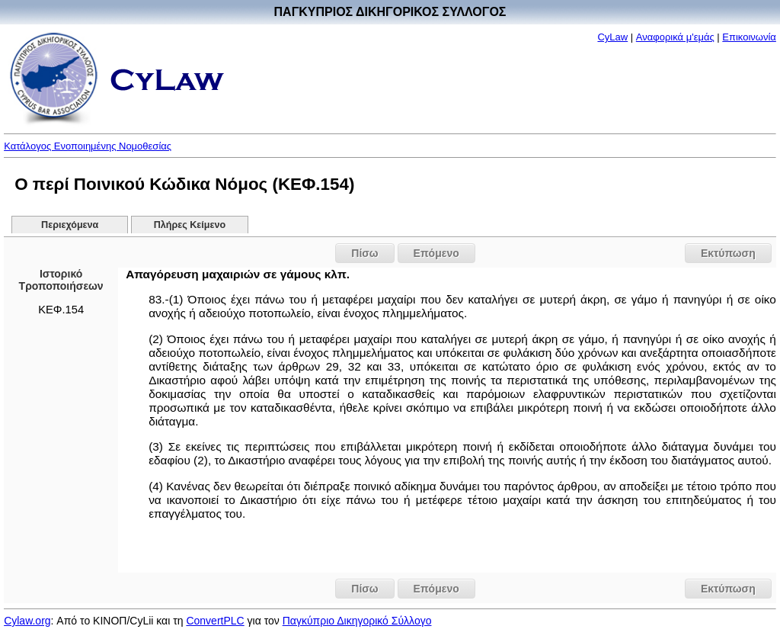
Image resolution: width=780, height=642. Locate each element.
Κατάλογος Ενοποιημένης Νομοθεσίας (87, 146)
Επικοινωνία (749, 37)
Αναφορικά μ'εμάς (675, 37)
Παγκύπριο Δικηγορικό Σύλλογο (357, 621)
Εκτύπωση (728, 253)
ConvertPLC (215, 621)
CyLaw (612, 37)
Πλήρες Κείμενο (190, 225)
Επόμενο (436, 253)
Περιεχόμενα (69, 225)
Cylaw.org (27, 621)
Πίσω (364, 253)
